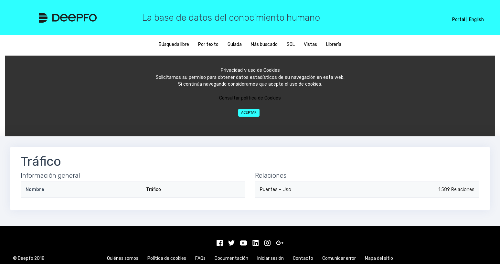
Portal (458, 19)
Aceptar (249, 113)
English (476, 19)
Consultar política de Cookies (250, 98)
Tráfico (153, 189)
